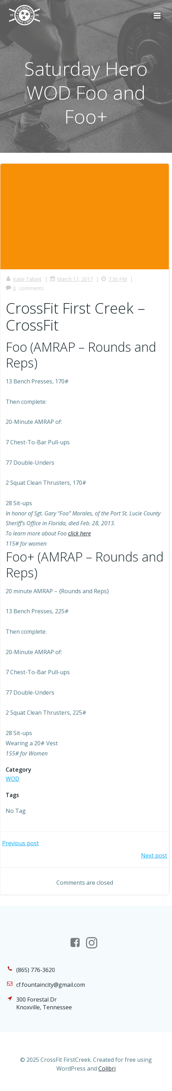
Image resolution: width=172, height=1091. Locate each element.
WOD (12, 779)
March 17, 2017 (71, 279)
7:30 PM (114, 279)
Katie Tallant (24, 279)
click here (79, 533)
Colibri (107, 1068)
